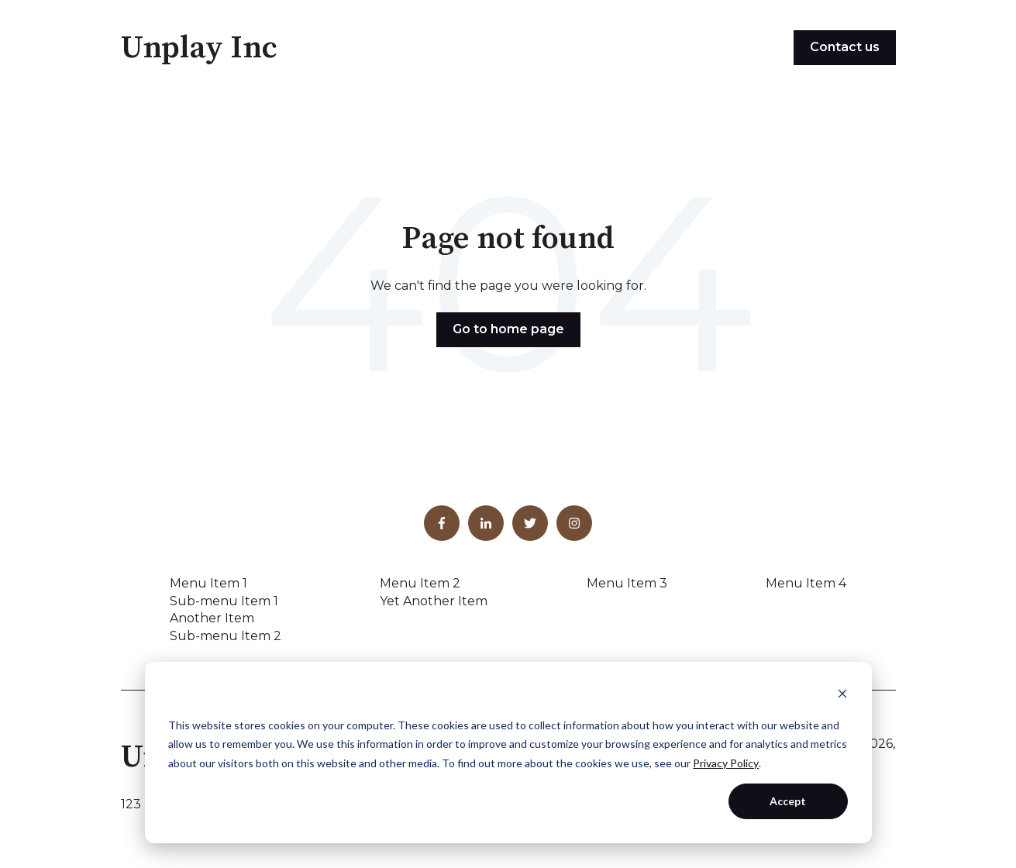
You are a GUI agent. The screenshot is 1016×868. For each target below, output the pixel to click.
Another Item (212, 618)
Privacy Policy (726, 763)
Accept (788, 801)
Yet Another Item (433, 601)
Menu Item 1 (208, 583)
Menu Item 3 (627, 583)
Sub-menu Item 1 (224, 601)
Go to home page (508, 329)
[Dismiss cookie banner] (842, 695)
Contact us (845, 47)
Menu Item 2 (420, 583)
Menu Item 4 (806, 583)
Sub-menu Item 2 (225, 636)
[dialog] (508, 752)
